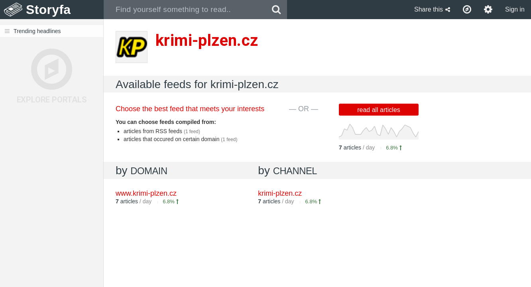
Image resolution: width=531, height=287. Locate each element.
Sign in (515, 9)
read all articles (378, 109)
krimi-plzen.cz (280, 193)
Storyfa (48, 9)
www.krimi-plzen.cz (146, 193)
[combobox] (185, 9)
